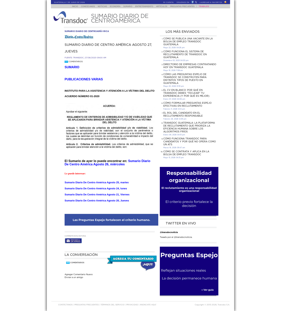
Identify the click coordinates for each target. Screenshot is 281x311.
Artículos (164, 6)
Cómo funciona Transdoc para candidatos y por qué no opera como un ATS (189, 141)
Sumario (128, 6)
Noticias (100, 6)
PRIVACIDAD (132, 305)
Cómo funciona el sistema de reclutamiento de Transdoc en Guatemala (185, 54)
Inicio (71, 6)
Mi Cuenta (168, 2)
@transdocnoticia (169, 232)
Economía (114, 6)
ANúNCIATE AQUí (148, 305)
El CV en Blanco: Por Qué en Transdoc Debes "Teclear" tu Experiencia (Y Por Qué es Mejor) (186, 93)
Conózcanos (85, 6)
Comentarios (74, 62)
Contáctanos (65, 305)
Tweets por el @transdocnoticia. (176, 237)
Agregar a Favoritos (211, 2)
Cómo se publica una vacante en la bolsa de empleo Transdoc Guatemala (188, 41)
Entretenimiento (146, 6)
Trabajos (208, 6)
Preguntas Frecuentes (186, 6)
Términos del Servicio (112, 305)
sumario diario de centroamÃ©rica (87, 31)
